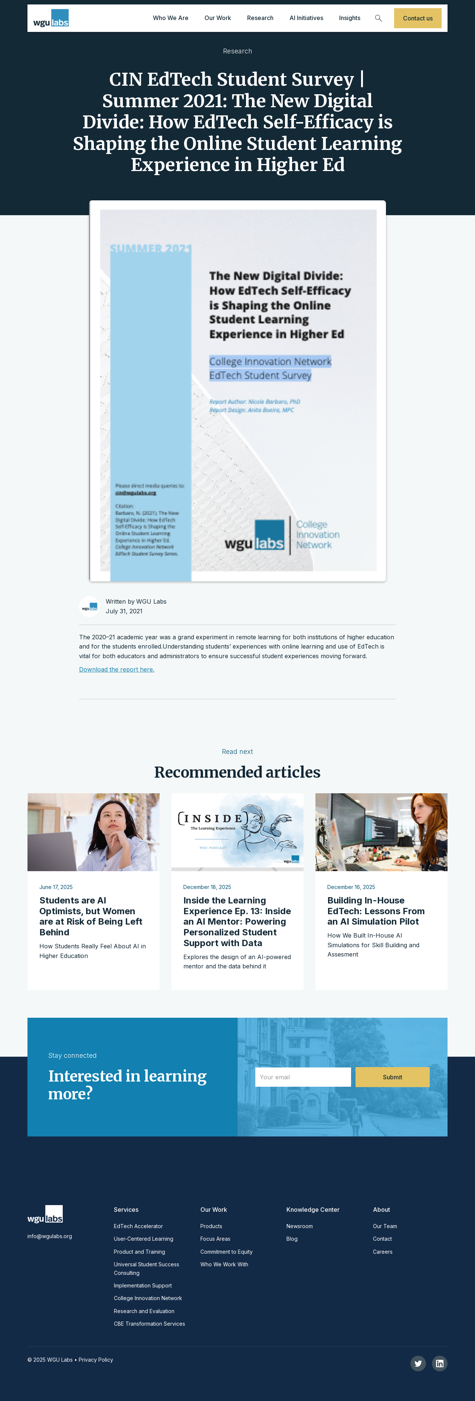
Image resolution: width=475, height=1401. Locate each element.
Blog (292, 1239)
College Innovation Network (148, 1298)
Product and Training (139, 1252)
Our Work (213, 1209)
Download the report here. (116, 669)
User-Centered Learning (143, 1239)
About (381, 1209)
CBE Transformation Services (149, 1323)
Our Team (385, 1226)
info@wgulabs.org (49, 1236)
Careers (383, 1252)
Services (126, 1209)
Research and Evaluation (144, 1311)
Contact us (418, 18)
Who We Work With (224, 1264)
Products (211, 1226)
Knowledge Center (313, 1209)
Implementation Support (143, 1285)
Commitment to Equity (226, 1252)
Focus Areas (215, 1239)
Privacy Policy (96, 1359)
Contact (382, 1239)
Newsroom (299, 1226)
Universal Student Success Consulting (146, 1268)
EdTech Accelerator (138, 1226)
